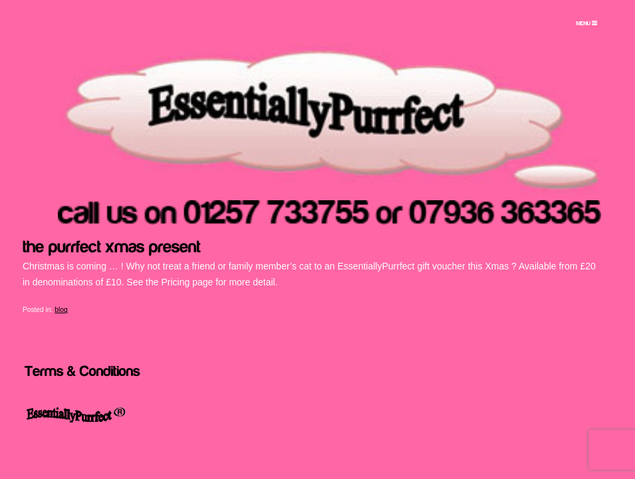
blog (61, 309)
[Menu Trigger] (586, 23)
